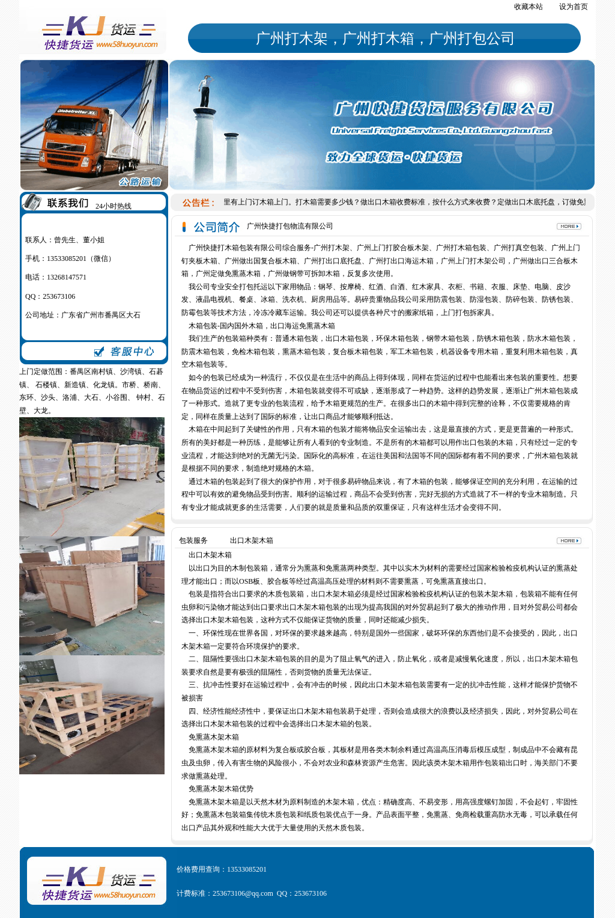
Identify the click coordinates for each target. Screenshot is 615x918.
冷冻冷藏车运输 (278, 312)
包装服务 (193, 540)
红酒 (376, 287)
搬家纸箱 (419, 312)
